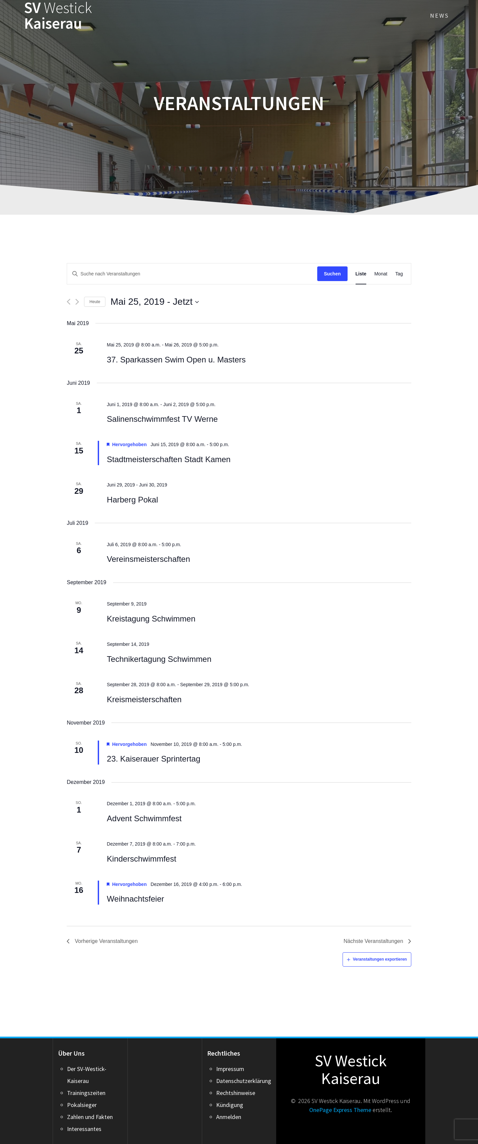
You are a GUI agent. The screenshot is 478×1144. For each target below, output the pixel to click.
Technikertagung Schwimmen (159, 659)
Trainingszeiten (86, 1093)
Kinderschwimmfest (141, 858)
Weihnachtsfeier (135, 898)
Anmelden (228, 1117)
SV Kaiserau (58, 15)
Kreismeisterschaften (144, 699)
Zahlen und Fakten (90, 1117)
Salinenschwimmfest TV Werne (162, 418)
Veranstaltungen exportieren (380, 959)
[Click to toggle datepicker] (154, 301)
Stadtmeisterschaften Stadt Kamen (168, 459)
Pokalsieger (82, 1105)
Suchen (332, 273)
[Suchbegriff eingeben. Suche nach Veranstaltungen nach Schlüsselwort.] (192, 273)
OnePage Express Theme (340, 1110)
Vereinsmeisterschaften (148, 558)
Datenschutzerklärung (243, 1081)
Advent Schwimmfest (144, 818)
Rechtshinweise (235, 1093)
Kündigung (229, 1105)
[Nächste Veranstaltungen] (77, 302)
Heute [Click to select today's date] (94, 301)
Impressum (230, 1069)
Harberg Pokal (132, 499)
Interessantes (84, 1129)
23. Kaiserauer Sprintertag (153, 758)
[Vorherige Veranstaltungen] (68, 302)
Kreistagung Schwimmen (151, 618)
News (439, 15)
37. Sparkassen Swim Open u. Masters (176, 359)
